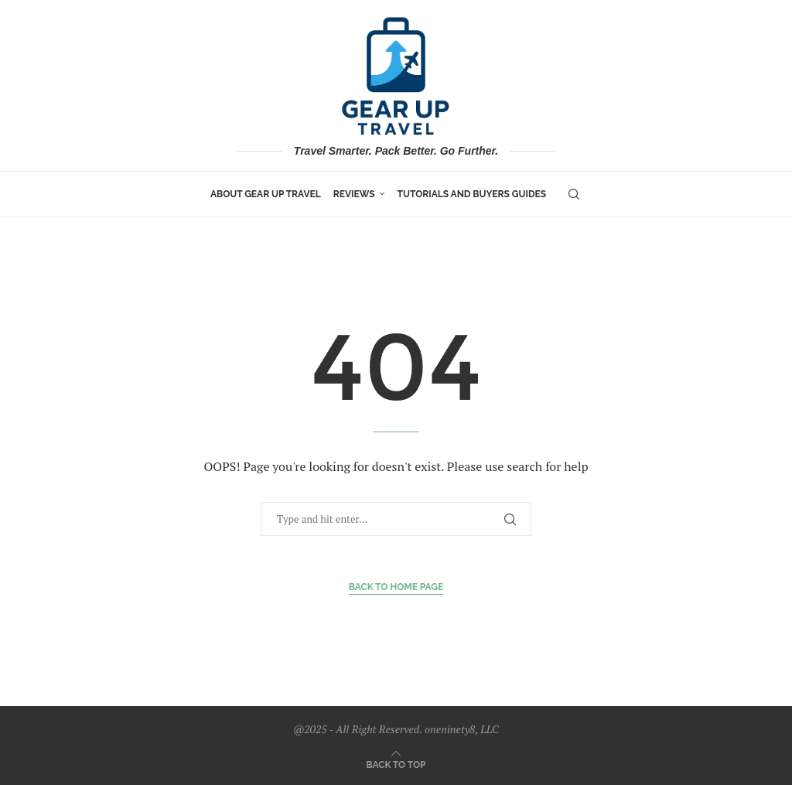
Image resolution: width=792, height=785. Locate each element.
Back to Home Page (396, 587)
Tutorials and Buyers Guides (472, 194)
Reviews (354, 194)
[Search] (574, 194)
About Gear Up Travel (265, 194)
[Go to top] (396, 763)
